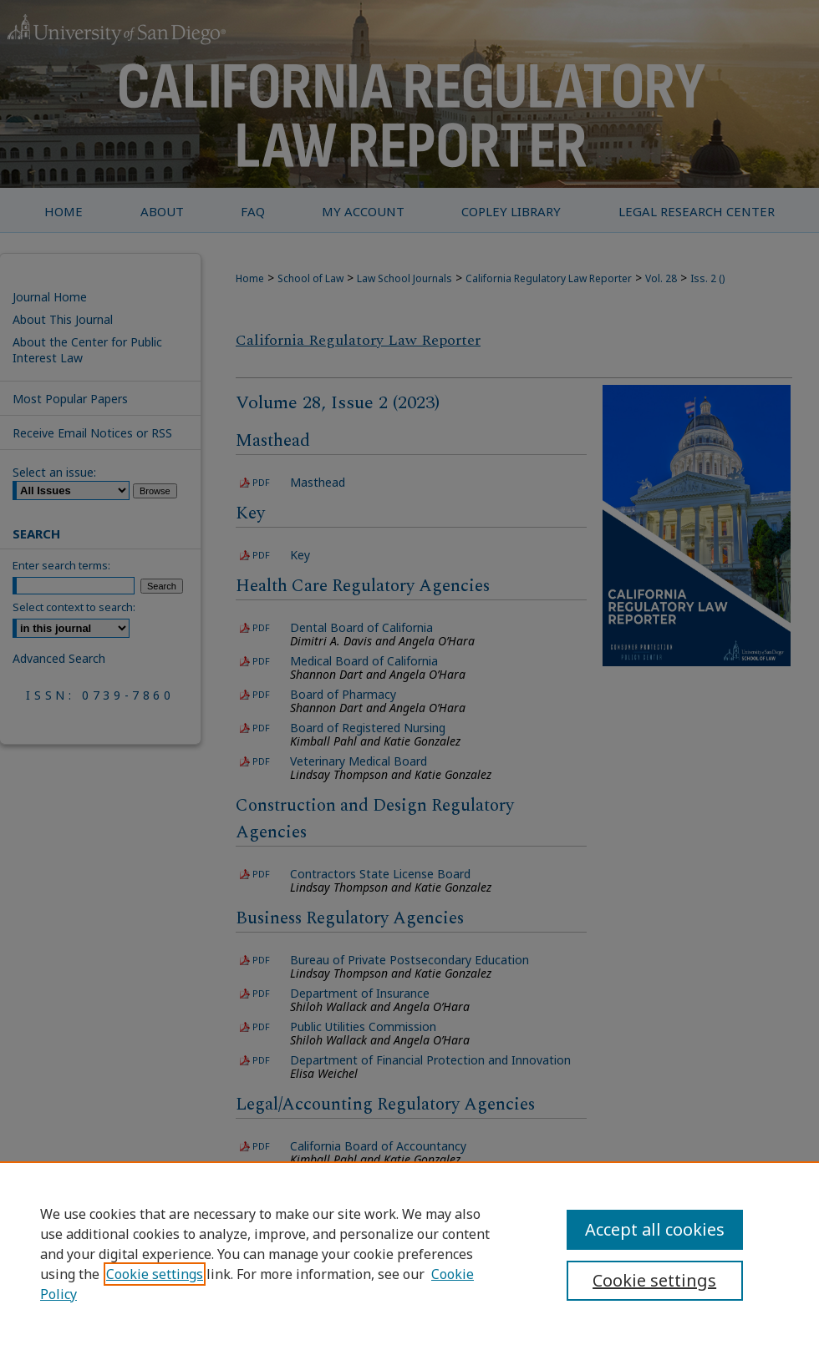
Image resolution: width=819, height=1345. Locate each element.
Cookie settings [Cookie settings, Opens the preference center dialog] (654, 1280)
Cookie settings (154, 1274)
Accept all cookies (655, 1229)
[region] (409, 1253)
